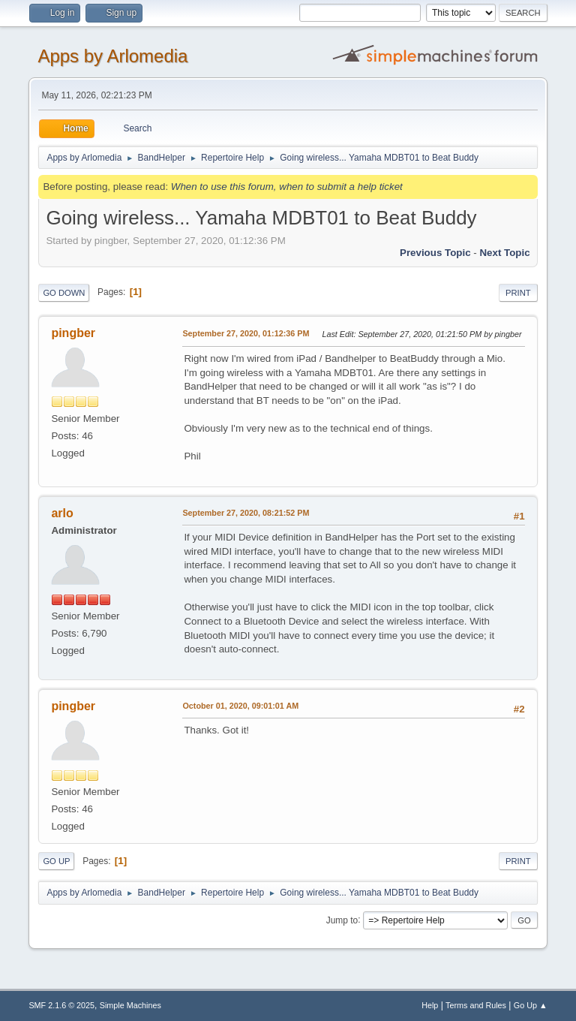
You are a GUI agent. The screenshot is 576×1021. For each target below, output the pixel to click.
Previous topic (435, 252)
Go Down (64, 292)
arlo (62, 513)
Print (518, 292)
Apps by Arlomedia (113, 56)
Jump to (342, 919)
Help (430, 1005)
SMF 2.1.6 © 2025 (61, 1005)
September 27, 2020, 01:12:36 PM (245, 333)
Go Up (56, 861)
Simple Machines (130, 1005)
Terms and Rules (476, 1005)
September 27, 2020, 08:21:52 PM (245, 512)
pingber (73, 333)
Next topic (504, 252)
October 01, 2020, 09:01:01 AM (240, 705)
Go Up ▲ (531, 1005)
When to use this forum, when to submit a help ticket (287, 186)
